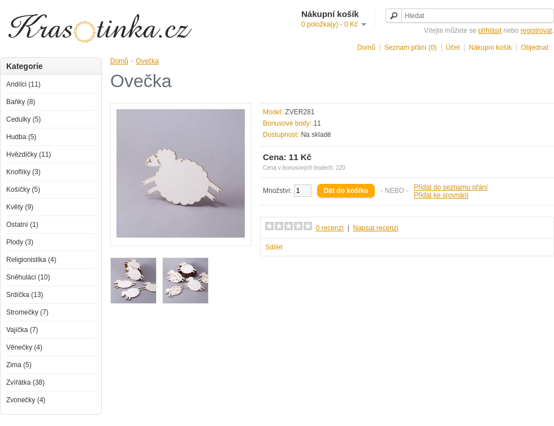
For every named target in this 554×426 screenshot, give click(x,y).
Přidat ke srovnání (441, 195)
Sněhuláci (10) (28, 277)
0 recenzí (330, 228)
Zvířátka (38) (25, 382)
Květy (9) (19, 207)
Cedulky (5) (23, 119)
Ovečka (147, 61)
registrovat (536, 31)
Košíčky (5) (23, 189)
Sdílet (274, 247)
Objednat (534, 47)
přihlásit (489, 31)
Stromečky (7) (27, 312)
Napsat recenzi (375, 228)
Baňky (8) (20, 102)
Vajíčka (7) (22, 330)
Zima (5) (19, 365)
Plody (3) (19, 242)
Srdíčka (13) (24, 295)
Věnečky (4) (24, 347)
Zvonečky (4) (25, 400)
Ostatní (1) (22, 225)
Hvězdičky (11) (28, 154)
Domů (366, 47)
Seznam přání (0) (410, 47)
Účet (453, 47)
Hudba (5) (21, 137)
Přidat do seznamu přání (451, 187)
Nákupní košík (490, 47)
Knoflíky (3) (23, 172)
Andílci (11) (23, 84)
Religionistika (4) (31, 260)
